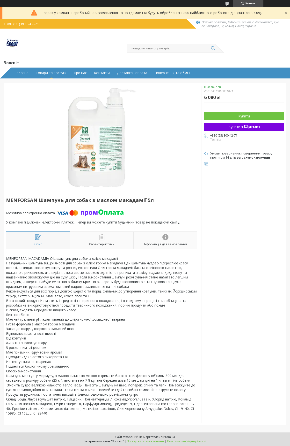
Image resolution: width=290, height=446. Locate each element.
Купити (244, 116)
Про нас (80, 73)
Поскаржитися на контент (145, 441)
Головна (21, 73)
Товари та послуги (51, 73)
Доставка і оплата (132, 73)
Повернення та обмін (172, 73)
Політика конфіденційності (186, 441)
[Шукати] (213, 48)
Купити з (244, 126)
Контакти (102, 73)
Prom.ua (169, 437)
